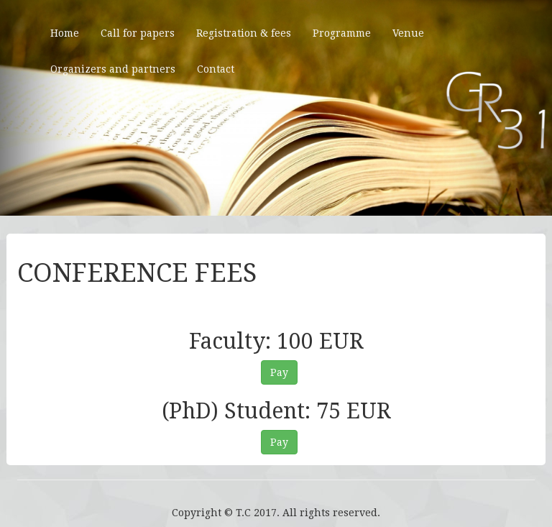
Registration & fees (243, 33)
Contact (215, 69)
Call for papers (138, 33)
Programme (342, 33)
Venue (408, 33)
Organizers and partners (112, 69)
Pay (279, 372)
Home (64, 33)
